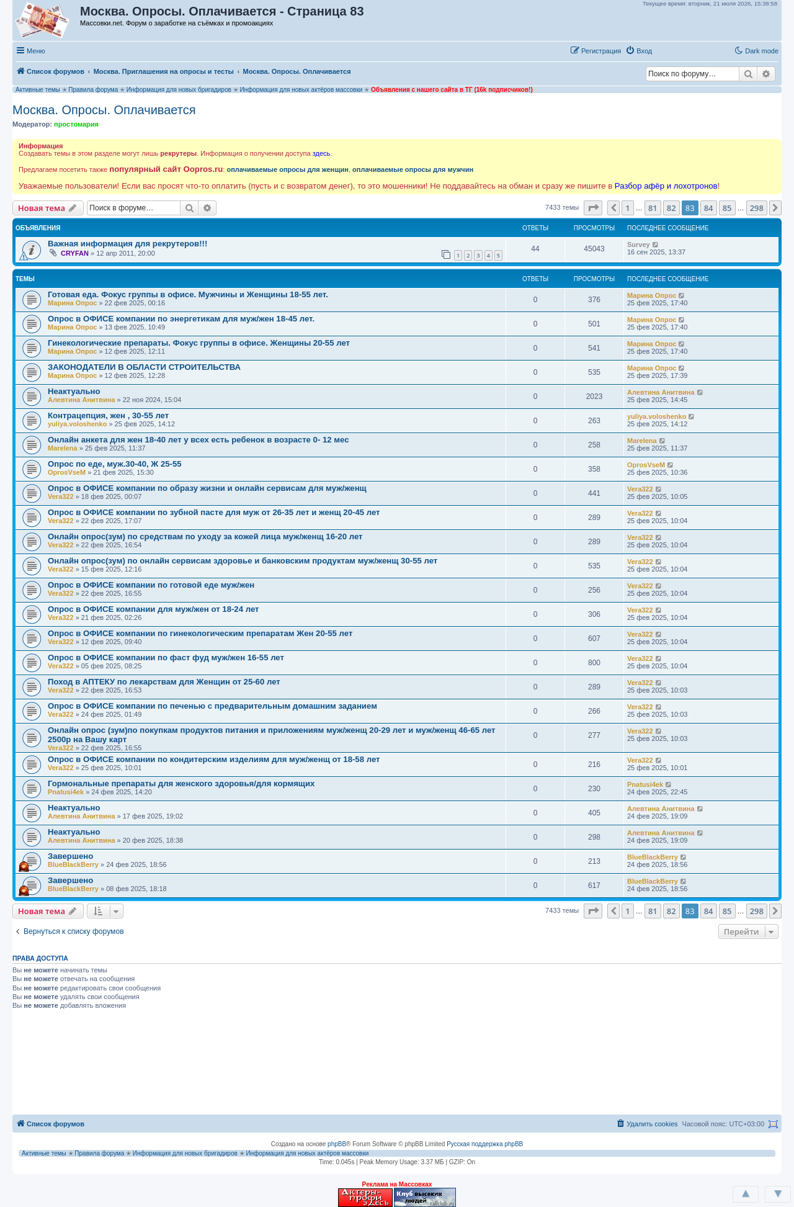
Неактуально (74, 391)
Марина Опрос (72, 303)
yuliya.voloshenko (77, 424)
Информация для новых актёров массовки (300, 89)
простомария (76, 124)
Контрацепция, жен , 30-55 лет (108, 415)
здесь (322, 153)
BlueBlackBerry (73, 864)
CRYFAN (75, 253)
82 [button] (671, 207)
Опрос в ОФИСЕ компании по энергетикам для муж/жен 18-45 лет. (181, 318)
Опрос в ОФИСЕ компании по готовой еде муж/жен (151, 585)
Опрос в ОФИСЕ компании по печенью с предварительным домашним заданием (212, 706)
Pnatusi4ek (66, 792)
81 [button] (653, 207)
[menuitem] (638, 50)
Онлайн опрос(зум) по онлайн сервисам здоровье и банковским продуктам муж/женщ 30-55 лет (242, 560)
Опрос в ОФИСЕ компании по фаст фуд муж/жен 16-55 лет (166, 657)
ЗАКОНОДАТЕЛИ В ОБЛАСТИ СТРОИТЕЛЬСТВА (144, 367)
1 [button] (627, 207)
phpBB (337, 1144)
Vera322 (61, 496)
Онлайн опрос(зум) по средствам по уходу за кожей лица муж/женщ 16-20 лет (205, 536)
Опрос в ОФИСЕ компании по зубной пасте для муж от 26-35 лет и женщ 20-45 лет (214, 512)
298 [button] (757, 207)
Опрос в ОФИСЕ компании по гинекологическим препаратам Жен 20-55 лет (200, 633)
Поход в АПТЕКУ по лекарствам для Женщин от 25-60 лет (164, 681)
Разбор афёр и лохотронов (666, 186)
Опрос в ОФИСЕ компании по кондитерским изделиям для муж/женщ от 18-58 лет (214, 759)
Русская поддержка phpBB (485, 1144)
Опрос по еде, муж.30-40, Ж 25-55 (115, 464)
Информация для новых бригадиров (179, 89)
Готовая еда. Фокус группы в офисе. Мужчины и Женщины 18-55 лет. (188, 294)
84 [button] (708, 207)
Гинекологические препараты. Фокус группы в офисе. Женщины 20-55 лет (199, 343)
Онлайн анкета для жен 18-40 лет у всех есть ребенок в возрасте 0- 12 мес (198, 439)
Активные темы (38, 89)
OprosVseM (67, 472)
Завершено (70, 856)
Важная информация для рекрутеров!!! (127, 243)
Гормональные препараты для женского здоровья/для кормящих (181, 783)
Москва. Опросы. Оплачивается (104, 110)
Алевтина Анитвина (81, 399)
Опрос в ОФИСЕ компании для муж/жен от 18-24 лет (153, 609)
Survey (638, 244)
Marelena (63, 448)
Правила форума (93, 89)
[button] (669, 50)
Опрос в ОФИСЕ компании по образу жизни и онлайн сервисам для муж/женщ (207, 488)
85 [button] (727, 207)
